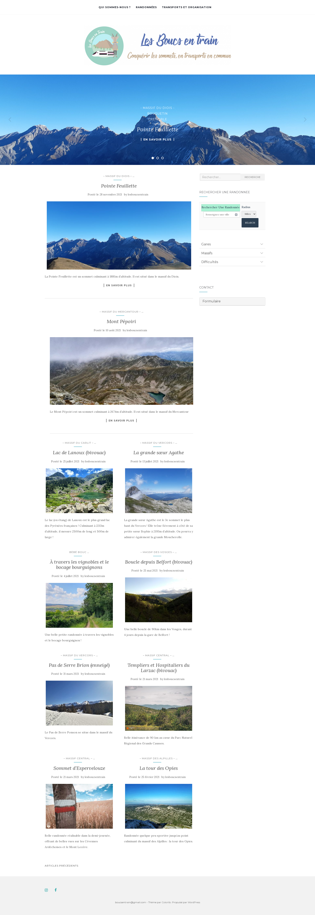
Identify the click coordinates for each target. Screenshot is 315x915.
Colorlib (166, 902)
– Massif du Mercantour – (120, 311)
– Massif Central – (157, 655)
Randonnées (146, 7)
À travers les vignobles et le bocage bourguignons (79, 564)
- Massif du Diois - (157, 108)
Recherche (253, 177)
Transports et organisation (186, 7)
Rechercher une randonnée (221, 207)
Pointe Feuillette (119, 186)
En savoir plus (157, 139)
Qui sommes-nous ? (115, 7)
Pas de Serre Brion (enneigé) (79, 665)
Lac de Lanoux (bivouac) (79, 452)
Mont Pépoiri (121, 321)
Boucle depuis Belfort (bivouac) (158, 562)
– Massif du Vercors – (157, 442)
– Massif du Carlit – (78, 442)
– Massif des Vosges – (157, 552)
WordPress (194, 902)
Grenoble (157, 119)
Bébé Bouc (77, 552)
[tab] (232, 244)
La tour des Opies (159, 768)
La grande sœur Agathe (158, 452)
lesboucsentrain (138, 194)
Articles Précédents (61, 865)
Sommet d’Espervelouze (79, 768)
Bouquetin (157, 113)
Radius (246, 207)
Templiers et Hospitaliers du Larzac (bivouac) (159, 668)
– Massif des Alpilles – (157, 758)
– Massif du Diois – (117, 176)
